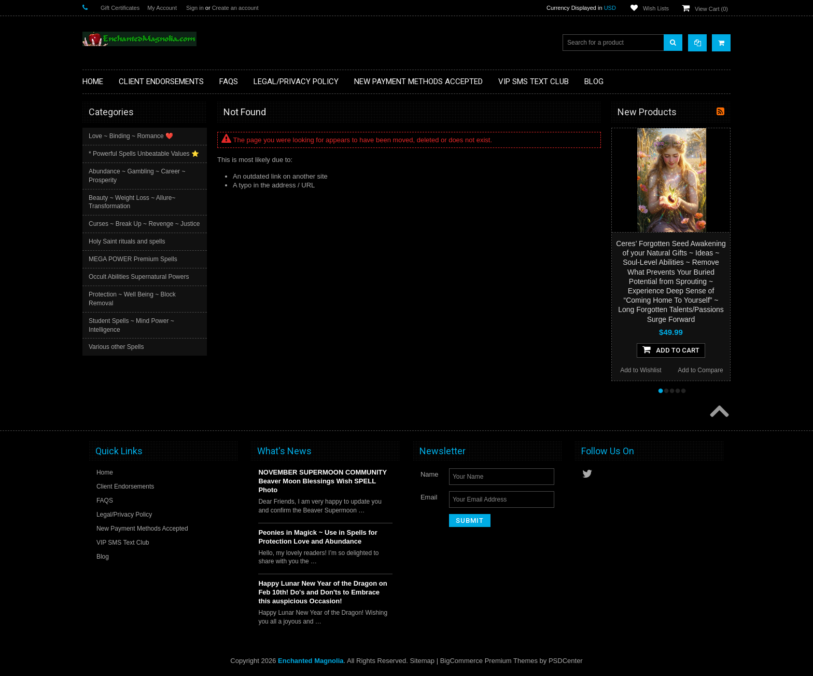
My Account (162, 8)
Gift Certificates (120, 8)
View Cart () (711, 9)
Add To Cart (670, 349)
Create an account (235, 8)
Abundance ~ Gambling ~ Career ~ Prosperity (137, 176)
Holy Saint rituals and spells (127, 241)
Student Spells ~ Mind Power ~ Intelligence (131, 325)
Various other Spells (116, 346)
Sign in (195, 8)
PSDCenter (566, 661)
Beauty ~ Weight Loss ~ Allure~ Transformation (132, 202)
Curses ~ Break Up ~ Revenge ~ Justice (144, 223)
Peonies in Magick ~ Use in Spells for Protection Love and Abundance (317, 537)
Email (429, 497)
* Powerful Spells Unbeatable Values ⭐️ (144, 153)
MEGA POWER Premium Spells (133, 259)
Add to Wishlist (640, 370)
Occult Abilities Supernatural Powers (139, 276)
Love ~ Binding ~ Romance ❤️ (131, 136)
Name (429, 474)
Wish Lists (656, 8)
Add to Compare (700, 370)
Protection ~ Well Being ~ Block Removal (132, 299)
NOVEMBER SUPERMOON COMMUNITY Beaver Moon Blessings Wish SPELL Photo (322, 481)
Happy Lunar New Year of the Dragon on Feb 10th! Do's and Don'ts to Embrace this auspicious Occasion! (322, 592)
